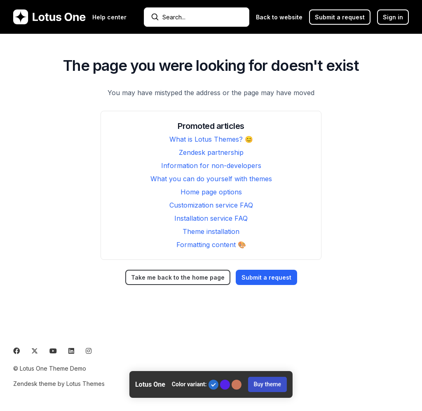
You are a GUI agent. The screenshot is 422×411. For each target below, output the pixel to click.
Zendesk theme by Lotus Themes (59, 383)
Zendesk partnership (211, 152)
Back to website (279, 17)
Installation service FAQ (211, 218)
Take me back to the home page (178, 277)
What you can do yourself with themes (211, 179)
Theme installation (211, 231)
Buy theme (267, 384)
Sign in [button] (393, 17)
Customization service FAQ (211, 205)
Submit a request (340, 17)
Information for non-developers (211, 165)
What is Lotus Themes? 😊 (211, 139)
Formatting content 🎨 (211, 245)
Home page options (211, 192)
